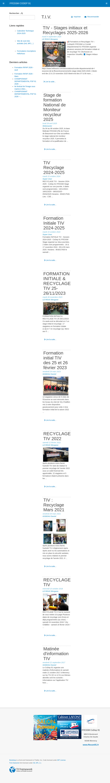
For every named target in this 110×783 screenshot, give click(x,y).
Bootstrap (12, 760)
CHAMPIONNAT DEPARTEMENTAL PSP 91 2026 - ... (25, 81)
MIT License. (61, 760)
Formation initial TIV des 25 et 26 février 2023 (55, 360)
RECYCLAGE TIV (57, 582)
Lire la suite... (50, 82)
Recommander (92, 17)
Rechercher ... (15, 13)
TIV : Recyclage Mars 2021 (53, 504)
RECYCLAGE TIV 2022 (57, 436)
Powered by (20, 770)
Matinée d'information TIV (56, 653)
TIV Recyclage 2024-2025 (54, 167)
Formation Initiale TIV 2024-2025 (54, 223)
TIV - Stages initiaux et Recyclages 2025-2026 (65, 30)
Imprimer (76, 17)
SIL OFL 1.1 (37, 763)
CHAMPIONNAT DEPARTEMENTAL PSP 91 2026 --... (25, 94)
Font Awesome (14, 763)
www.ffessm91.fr (91, 745)
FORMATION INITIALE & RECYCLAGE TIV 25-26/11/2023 (57, 283)
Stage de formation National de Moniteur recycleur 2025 (54, 107)
